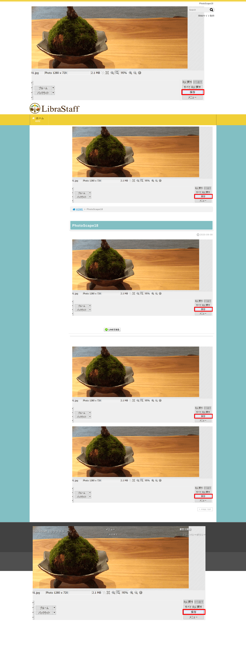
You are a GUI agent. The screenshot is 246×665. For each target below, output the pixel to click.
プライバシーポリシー (193, 534)
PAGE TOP (204, 509)
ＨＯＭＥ (112, 534)
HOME (77, 209)
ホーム (40, 120)
